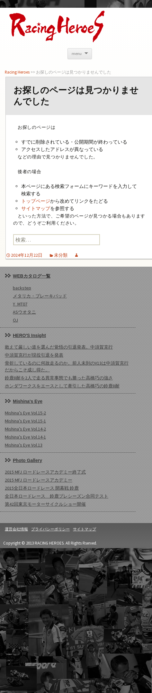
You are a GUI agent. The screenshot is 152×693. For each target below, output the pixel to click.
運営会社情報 (16, 529)
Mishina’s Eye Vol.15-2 (25, 413)
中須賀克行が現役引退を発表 (34, 355)
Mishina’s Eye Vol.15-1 (25, 421)
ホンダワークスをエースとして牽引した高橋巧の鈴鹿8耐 (62, 386)
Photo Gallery (27, 460)
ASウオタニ (24, 312)
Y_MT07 (20, 304)
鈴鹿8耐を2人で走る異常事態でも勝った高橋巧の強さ (59, 378)
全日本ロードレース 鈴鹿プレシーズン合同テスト (56, 496)
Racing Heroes (17, 72)
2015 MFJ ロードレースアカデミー (38, 480)
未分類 (60, 255)
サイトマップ (35, 208)
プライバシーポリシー (50, 529)
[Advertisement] (72, 620)
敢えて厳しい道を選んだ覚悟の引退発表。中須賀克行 (59, 347)
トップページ (35, 201)
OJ (15, 320)
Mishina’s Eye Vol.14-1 (25, 437)
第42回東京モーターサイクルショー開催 (45, 504)
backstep (22, 288)
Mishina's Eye (27, 401)
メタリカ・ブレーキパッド (40, 296)
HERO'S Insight (29, 335)
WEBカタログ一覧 (31, 276)
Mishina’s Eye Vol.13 (23, 445)
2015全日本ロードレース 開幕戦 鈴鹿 (42, 488)
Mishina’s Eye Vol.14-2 (25, 429)
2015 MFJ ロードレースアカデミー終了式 (45, 472)
